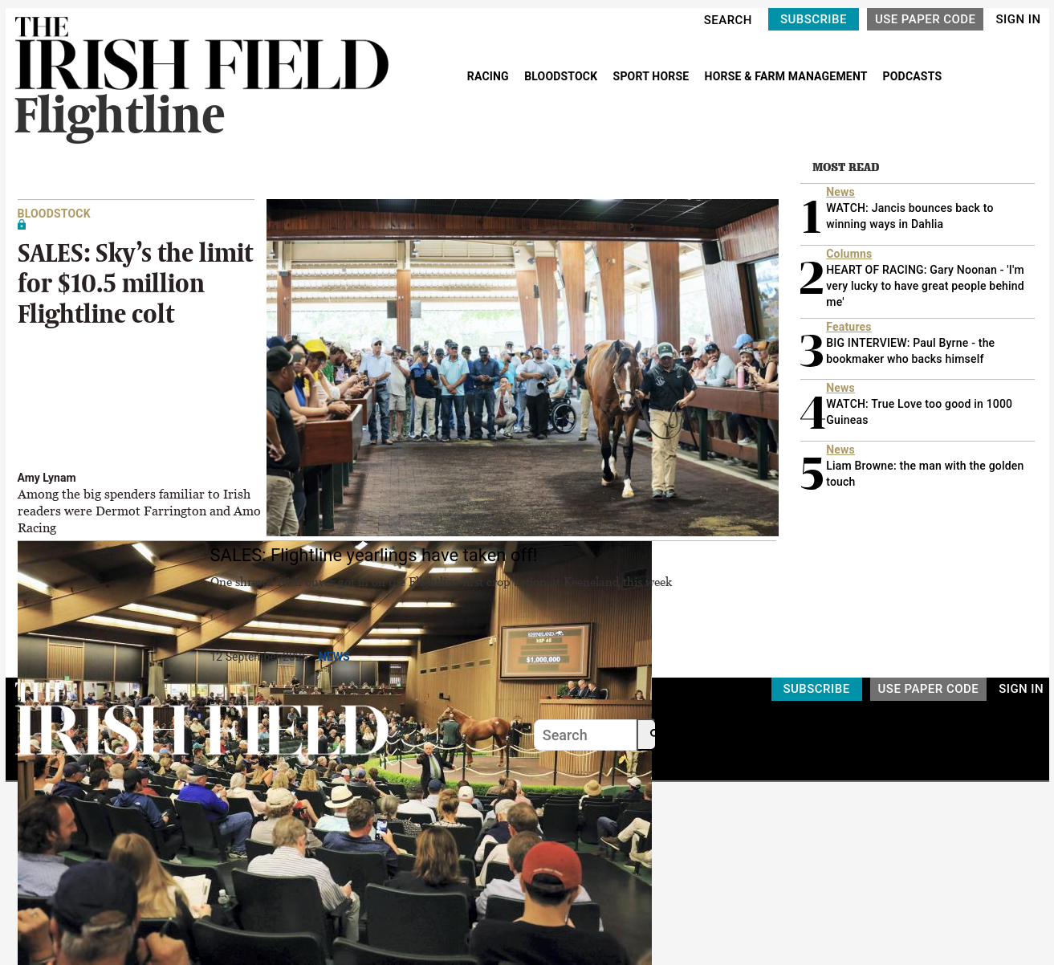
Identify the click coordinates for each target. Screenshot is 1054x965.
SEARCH (728, 20)
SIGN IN (1017, 19)
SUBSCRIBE (813, 19)
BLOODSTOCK (562, 76)
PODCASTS (912, 76)
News (334, 656)
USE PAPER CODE (925, 19)
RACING (489, 76)
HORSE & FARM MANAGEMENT (787, 76)
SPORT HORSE (652, 76)
